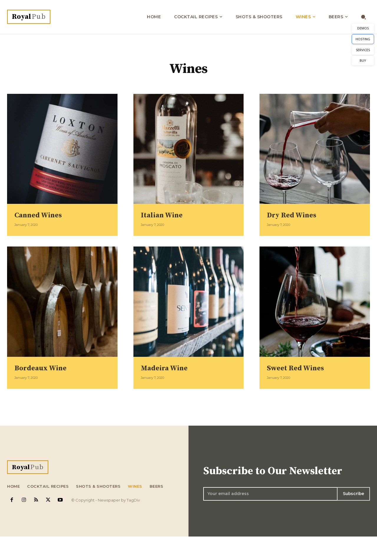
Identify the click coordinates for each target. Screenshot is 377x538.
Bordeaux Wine (43, 368)
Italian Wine (164, 215)
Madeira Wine (167, 368)
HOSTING (362, 39)
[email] (269, 494)
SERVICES (363, 50)
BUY (363, 60)
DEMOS (363, 28)
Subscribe (353, 494)
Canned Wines (41, 215)
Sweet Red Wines (299, 368)
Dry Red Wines (295, 215)
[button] (363, 17)
